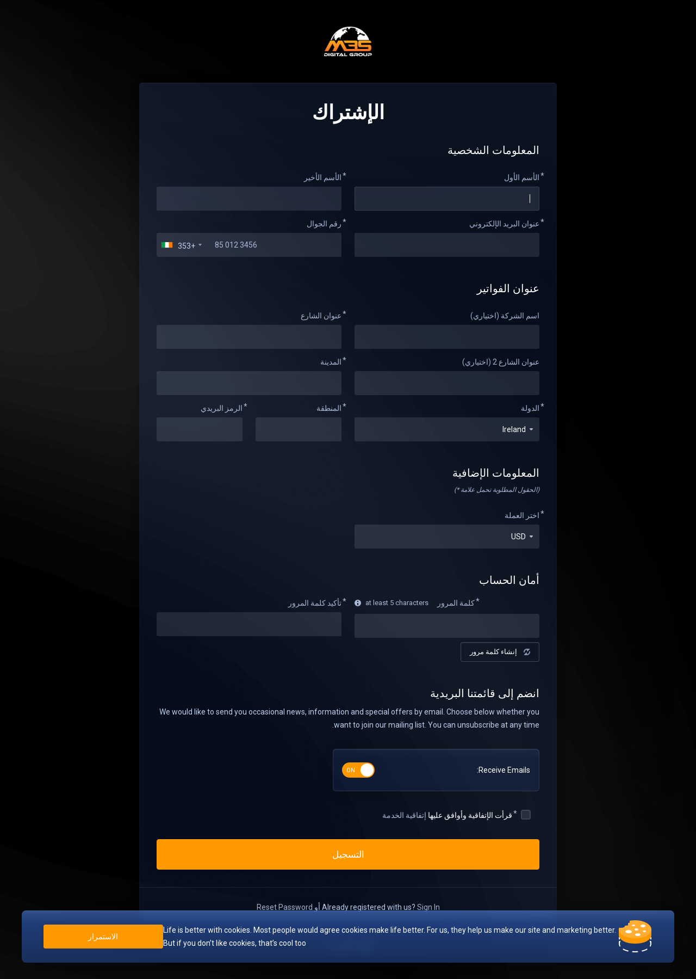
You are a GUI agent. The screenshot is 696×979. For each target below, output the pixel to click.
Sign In (428, 907)
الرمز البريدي (222, 408)
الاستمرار (104, 936)
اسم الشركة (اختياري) (504, 315)
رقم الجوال (324, 223)
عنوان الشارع (321, 315)
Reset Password (285, 907)
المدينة (330, 362)
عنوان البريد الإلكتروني (504, 223)
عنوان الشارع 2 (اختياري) (500, 362)
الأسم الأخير (322, 177)
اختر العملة (522, 515)
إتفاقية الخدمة (404, 815)
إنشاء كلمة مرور (500, 652)
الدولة (530, 408)
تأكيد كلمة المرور (314, 603)
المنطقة (328, 408)
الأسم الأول (521, 177)
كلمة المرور (456, 603)
